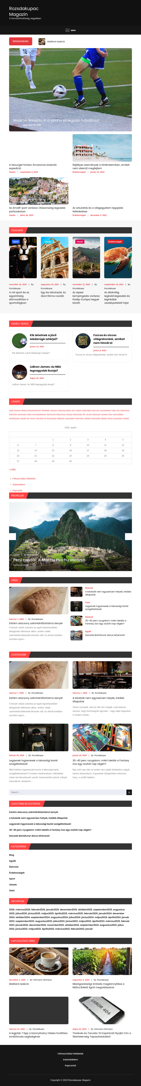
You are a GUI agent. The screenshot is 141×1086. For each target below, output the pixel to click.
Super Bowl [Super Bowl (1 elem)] (39, 418)
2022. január (86, 928)
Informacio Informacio (42, 980)
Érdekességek (79, 172)
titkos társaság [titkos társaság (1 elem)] (51, 418)
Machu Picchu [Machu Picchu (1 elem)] (61, 414)
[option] (85, 41)
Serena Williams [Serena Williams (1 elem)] (118, 414)
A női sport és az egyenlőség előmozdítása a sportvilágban (19, 298)
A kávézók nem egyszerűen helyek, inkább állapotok (108, 593)
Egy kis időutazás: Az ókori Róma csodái (53, 294)
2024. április (108, 917)
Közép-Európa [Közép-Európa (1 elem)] (51, 414)
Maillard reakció (56, 41)
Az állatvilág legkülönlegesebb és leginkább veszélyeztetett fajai (117, 298)
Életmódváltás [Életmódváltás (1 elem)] (96, 418)
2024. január (122, 917)
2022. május (29, 928)
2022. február (71, 928)
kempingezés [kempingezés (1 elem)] (22, 414)
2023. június (65, 921)
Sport (15, 125)
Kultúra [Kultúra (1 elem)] (29, 414)
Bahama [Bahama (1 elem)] (24, 410)
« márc (12, 469)
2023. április (92, 921)
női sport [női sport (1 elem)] (89, 414)
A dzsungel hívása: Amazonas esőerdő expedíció (33, 166)
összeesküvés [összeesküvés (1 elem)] (117, 418)
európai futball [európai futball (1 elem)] (86, 410)
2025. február (85, 913)
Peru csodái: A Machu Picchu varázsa (49, 560)
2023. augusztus (38, 921)
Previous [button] (12, 536)
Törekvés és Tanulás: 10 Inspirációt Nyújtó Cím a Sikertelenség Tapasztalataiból (102, 1034)
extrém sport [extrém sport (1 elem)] (95, 410)
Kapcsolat (17, 490)
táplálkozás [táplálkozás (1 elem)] (60, 418)
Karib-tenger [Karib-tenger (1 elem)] (13, 414)
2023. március (107, 921)
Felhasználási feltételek (23, 478)
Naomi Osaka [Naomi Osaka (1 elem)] (77, 414)
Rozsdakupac (15, 288)
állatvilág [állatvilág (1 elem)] (104, 418)
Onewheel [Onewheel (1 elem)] (104, 414)
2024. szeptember (34, 917)
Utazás (12, 172)
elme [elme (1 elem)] (73, 410)
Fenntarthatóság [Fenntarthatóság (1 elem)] (105, 410)
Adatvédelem (18, 484)
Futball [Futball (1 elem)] (113, 410)
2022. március (56, 928)
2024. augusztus (53, 917)
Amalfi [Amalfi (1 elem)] (11, 410)
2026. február (32, 909)
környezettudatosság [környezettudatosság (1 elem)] (39, 414)
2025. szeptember (97, 909)
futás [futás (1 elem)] (118, 410)
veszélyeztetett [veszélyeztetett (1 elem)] (69, 418)
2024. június (81, 917)
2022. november (50, 925)
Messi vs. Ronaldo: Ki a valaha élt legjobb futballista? (56, 120)
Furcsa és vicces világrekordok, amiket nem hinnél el (109, 339)
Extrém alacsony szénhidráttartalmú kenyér (36, 623)
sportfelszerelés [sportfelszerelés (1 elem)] (14, 418)
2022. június (15, 928)
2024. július (68, 917)
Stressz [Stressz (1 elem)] (32, 418)
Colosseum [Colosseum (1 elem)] (53, 410)
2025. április (55, 913)
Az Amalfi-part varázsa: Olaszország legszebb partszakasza (37, 209)
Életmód (89, 588)
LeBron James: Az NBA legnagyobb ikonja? (45, 368)
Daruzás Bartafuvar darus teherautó (105, 635)
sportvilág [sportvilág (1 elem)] (23, 418)
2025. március (69, 913)
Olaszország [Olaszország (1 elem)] (96, 414)
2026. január (47, 909)
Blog (11, 855)
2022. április (42, 928)
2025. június (28, 913)
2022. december (32, 925)
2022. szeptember (83, 925)
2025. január (99, 913)
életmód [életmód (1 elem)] (110, 418)
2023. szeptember (19, 921)
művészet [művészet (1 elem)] (69, 414)
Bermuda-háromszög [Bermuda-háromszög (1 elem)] (34, 410)
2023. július (53, 921)
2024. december (115, 913)
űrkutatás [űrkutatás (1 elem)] (126, 418)
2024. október (16, 917)
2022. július (117, 925)
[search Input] (70, 792)
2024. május (95, 917)
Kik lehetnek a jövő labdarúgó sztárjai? (43, 337)
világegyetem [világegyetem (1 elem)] (79, 418)
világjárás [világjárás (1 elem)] (87, 418)
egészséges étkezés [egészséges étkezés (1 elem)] (64, 410)
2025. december (63, 909)
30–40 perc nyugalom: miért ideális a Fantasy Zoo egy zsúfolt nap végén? (105, 622)
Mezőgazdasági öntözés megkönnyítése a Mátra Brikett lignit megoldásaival (98, 985)
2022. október (66, 925)
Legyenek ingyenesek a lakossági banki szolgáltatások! (106, 608)
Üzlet (87, 602)
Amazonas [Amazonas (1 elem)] (17, 410)
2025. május (41, 913)
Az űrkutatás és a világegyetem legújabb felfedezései (98, 209)
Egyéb (88, 631)
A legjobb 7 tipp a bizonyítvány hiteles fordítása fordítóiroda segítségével (38, 1034)
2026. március (17, 909)
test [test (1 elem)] (45, 418)
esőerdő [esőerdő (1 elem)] (78, 410)
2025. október (79, 909)
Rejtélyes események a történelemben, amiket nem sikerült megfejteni (101, 166)
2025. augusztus (116, 909)
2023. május (79, 921)
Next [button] (128, 536)
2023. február (122, 921)
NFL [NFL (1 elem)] (84, 414)
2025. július (15, 913)
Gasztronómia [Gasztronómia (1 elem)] (124, 410)
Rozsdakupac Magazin (24, 11)
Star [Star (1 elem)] (28, 418)
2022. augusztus (102, 925)
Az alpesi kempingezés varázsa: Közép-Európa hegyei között (86, 298)
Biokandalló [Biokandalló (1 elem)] (45, 410)
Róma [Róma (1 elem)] (110, 414)
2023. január (16, 925)
